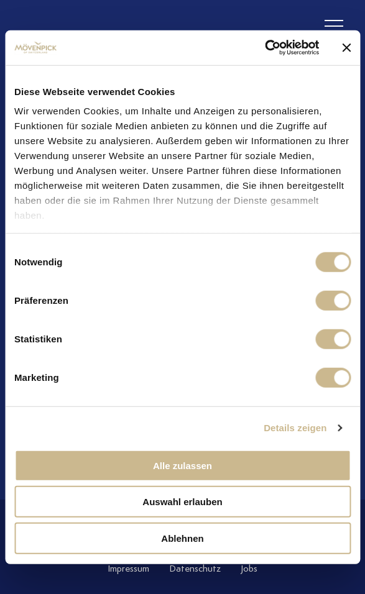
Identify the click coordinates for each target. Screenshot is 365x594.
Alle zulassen (182, 465)
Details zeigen (295, 428)
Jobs (249, 568)
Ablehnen (182, 537)
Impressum (128, 568)
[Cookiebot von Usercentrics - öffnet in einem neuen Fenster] (264, 48)
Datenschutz (195, 568)
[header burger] (334, 26)
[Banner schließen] (346, 47)
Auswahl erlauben (182, 501)
